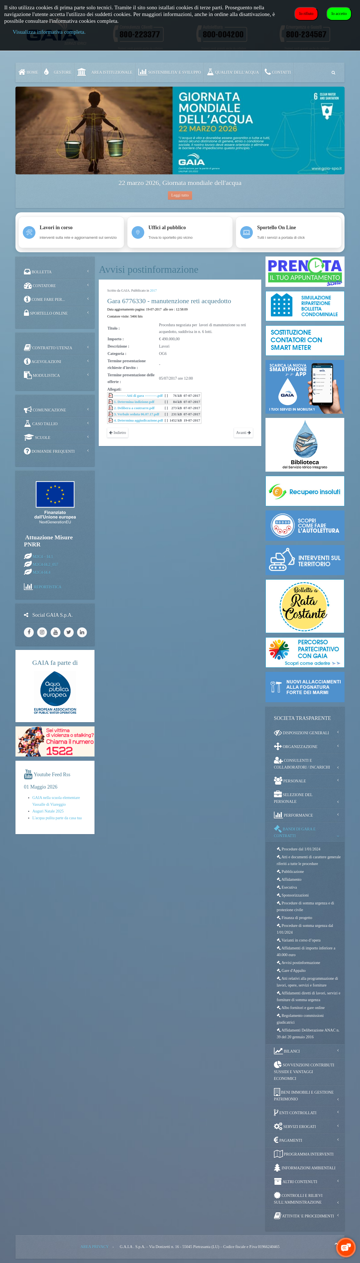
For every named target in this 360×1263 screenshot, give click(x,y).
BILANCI (287, 1051)
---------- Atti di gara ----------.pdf (138, 396)
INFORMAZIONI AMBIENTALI (305, 1168)
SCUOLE (37, 437)
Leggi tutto (180, 195)
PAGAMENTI (288, 1140)
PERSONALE (290, 781)
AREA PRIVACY (94, 1247)
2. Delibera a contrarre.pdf (134, 408)
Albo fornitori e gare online (301, 1008)
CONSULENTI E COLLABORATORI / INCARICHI (302, 762)
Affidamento (289, 879)
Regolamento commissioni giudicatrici (300, 1019)
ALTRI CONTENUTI (295, 1181)
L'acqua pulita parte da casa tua (57, 818)
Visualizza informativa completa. (49, 32)
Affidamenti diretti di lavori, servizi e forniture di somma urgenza (308, 996)
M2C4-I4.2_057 (45, 564)
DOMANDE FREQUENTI (49, 451)
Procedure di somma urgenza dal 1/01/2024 (305, 929)
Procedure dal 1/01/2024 (298, 849)
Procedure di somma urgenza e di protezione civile (305, 906)
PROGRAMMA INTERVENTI (304, 1154)
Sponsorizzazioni (293, 895)
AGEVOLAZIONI (42, 361)
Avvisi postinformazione (298, 963)
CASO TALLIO (41, 423)
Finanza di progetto (294, 918)
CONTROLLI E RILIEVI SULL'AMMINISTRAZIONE (298, 1198)
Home (28, 72)
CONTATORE (40, 285)
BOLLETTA (38, 272)
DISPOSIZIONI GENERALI (301, 733)
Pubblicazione (290, 872)
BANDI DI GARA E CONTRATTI (295, 831)
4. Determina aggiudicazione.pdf (138, 420)
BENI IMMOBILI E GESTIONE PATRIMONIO (304, 1094)
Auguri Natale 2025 (48, 811)
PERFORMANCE (293, 815)
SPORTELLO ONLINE (46, 313)
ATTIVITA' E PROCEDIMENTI (304, 1216)
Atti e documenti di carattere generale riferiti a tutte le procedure (309, 860)
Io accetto (339, 14)
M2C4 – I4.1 (43, 556)
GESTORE (57, 72)
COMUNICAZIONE (45, 410)
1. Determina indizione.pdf (134, 402)
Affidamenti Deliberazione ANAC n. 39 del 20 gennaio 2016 (308, 1033)
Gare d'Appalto (291, 971)
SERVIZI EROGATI (295, 1126)
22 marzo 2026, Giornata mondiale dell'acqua (180, 182)
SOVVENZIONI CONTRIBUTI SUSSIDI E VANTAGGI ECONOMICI (304, 1071)
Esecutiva (287, 887)
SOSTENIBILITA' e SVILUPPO (169, 72)
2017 (153, 290)
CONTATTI (278, 72)
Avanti (243, 433)
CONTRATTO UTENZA (48, 348)
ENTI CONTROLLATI (295, 1112)
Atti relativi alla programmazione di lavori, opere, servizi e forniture (307, 981)
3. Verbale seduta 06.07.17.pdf (136, 414)
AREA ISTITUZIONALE (104, 72)
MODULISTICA (42, 375)
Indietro (117, 433)
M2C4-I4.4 (42, 572)
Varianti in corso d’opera (299, 940)
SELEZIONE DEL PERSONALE (293, 797)
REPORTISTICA (48, 587)
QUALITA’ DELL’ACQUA (233, 72)
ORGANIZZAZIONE (296, 746)
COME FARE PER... (44, 299)
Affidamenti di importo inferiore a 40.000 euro (306, 951)
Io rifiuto (306, 14)
